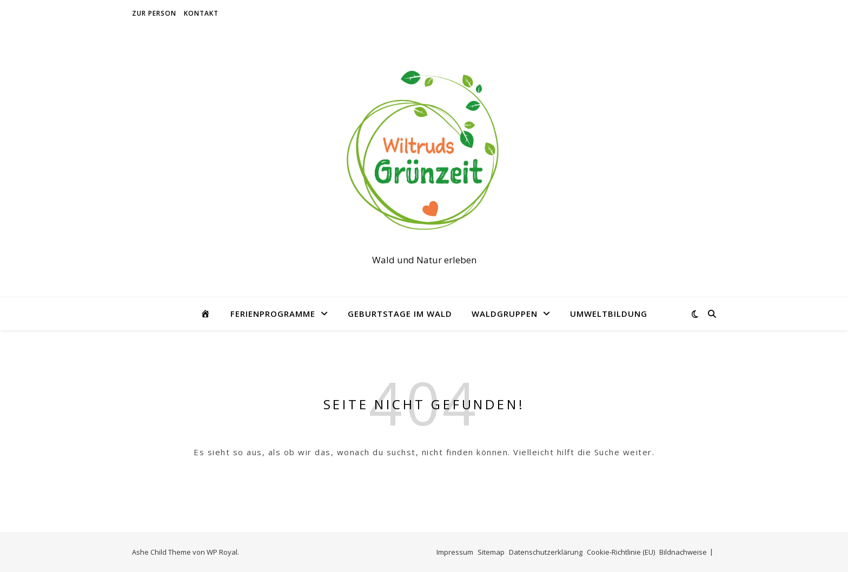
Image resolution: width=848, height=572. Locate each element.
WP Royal (222, 552)
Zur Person (154, 13)
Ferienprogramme (272, 313)
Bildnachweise (683, 552)
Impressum (454, 552)
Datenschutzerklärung (545, 552)
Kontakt (201, 13)
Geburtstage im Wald (400, 313)
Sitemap (491, 552)
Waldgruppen (505, 313)
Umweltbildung (608, 313)
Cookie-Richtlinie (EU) (621, 552)
